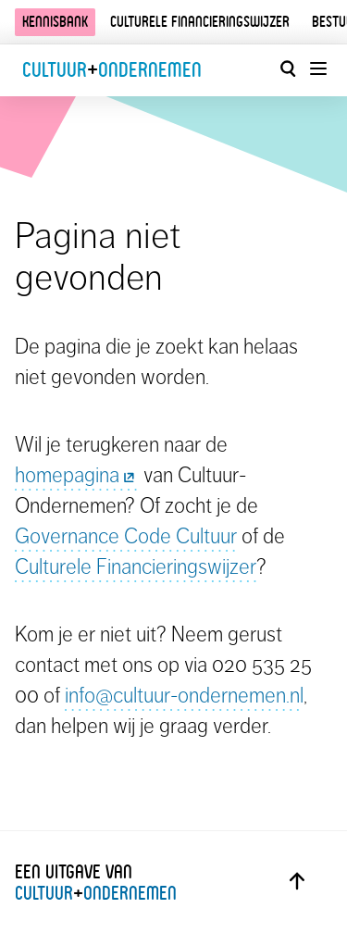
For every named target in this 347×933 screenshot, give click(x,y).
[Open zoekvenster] (288, 68)
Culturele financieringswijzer (200, 22)
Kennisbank (55, 22)
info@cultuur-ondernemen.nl (184, 695)
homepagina (77, 475)
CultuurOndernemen (112, 70)
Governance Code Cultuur (126, 536)
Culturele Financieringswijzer (135, 566)
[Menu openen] (317, 68)
